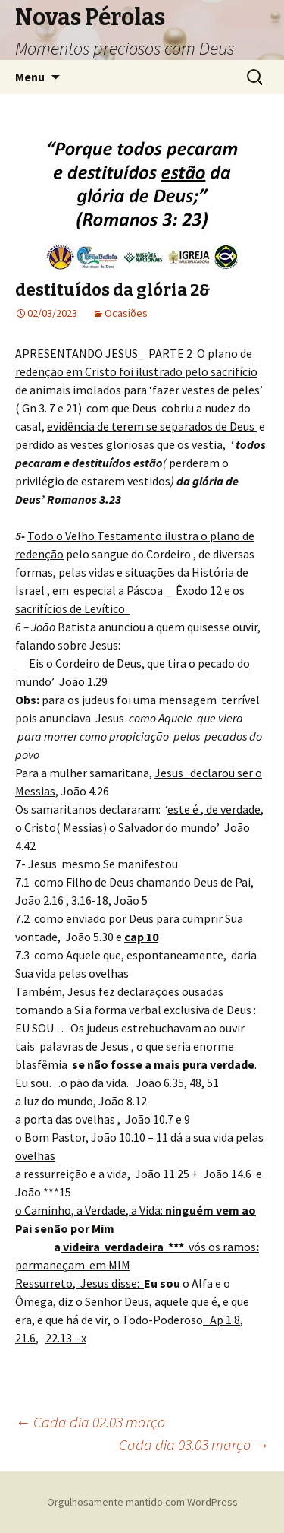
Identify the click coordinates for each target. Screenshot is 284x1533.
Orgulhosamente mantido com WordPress (142, 1502)
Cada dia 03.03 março (194, 1444)
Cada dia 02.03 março (90, 1421)
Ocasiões (126, 313)
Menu (30, 76)
